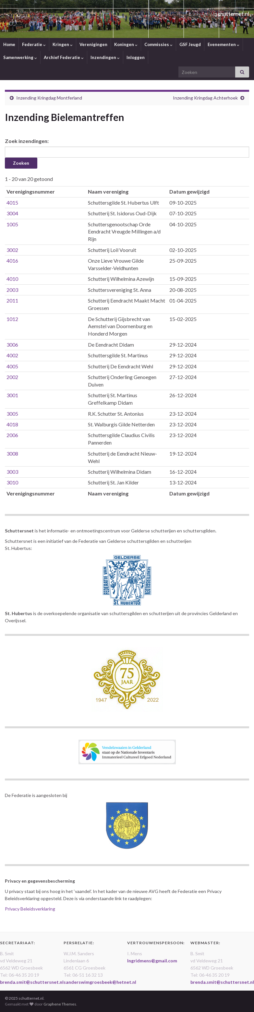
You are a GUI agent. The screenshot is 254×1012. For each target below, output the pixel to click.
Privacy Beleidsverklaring (30, 908)
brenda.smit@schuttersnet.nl (32, 982)
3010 (12, 482)
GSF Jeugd (190, 44)
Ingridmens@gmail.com (152, 960)
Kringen (63, 44)
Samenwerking (20, 57)
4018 (12, 424)
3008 (12, 453)
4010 (12, 279)
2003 (12, 290)
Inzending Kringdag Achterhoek (205, 98)
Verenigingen (93, 44)
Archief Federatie (64, 57)
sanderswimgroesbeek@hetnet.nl (100, 982)
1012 (12, 319)
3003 (12, 472)
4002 (12, 355)
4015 (12, 202)
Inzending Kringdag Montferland (49, 98)
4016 (12, 260)
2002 (12, 377)
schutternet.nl (219, 12)
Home (9, 44)
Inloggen (136, 57)
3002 (12, 250)
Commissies (158, 44)
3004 (12, 213)
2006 (12, 435)
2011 (12, 300)
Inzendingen (105, 57)
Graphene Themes (59, 1004)
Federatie (34, 44)
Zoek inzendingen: (27, 141)
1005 (12, 224)
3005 (12, 414)
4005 (12, 366)
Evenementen (223, 44)
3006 (12, 344)
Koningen (126, 44)
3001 (12, 395)
